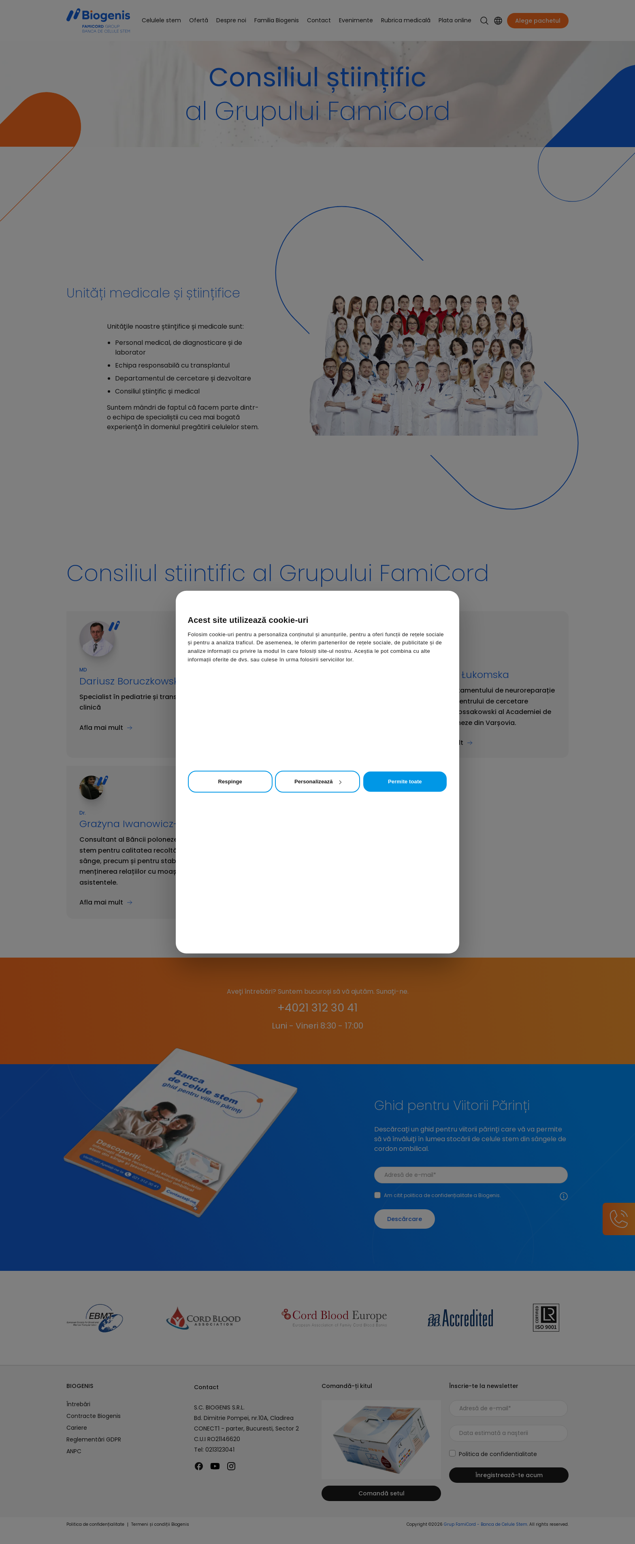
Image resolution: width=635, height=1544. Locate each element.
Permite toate (405, 781)
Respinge (230, 781)
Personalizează (317, 781)
